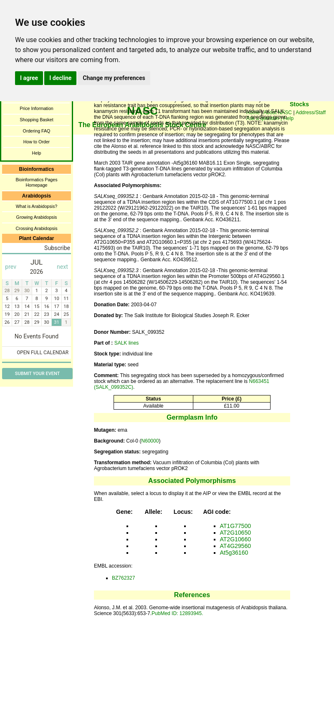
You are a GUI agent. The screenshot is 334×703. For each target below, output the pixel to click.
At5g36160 (234, 552)
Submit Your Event (37, 373)
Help (36, 152)
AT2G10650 (235, 532)
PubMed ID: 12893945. (177, 613)
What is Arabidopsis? (37, 206)
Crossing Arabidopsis (36, 228)
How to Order (36, 141)
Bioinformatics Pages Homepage (36, 182)
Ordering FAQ (37, 130)
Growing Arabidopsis (36, 217)
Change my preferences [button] (114, 78)
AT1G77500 (235, 526)
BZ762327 (123, 578)
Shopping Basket (36, 119)
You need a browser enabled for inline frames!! (299, 116)
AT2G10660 (235, 539)
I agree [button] (29, 78)
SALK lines (126, 343)
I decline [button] (60, 78)
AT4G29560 (235, 546)
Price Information (36, 108)
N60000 (150, 441)
